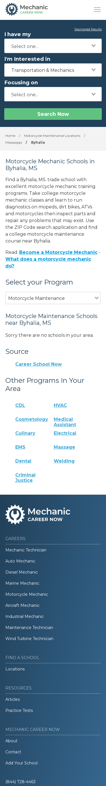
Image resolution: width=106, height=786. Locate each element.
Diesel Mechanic (21, 572)
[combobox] (53, 46)
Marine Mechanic (22, 583)
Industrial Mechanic (24, 616)
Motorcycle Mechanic (26, 594)
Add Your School (21, 763)
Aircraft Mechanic (22, 605)
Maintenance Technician (29, 627)
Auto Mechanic (20, 561)
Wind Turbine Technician (29, 638)
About (11, 740)
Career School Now (38, 364)
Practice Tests (19, 710)
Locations (15, 669)
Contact (13, 751)
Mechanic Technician (25, 550)
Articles (12, 699)
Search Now (53, 114)
